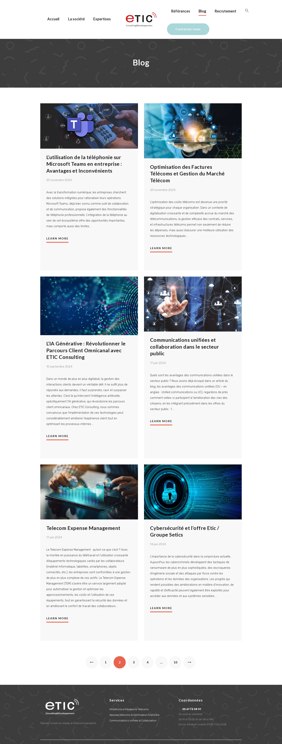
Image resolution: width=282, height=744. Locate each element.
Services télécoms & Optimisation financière (134, 700)
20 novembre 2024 (59, 165)
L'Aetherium (105, 736)
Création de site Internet (79, 736)
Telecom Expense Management (83, 513)
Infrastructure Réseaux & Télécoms (129, 695)
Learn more (57, 223)
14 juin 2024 (158, 530)
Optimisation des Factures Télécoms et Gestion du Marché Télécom (187, 158)
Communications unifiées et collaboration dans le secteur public (184, 332)
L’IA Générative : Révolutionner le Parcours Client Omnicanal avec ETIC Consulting (86, 335)
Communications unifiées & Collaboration (133, 706)
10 (178, 646)
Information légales (51, 736)
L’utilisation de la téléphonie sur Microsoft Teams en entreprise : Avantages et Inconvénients (84, 149)
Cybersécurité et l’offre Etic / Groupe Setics (184, 516)
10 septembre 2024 (59, 352)
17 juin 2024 (158, 348)
